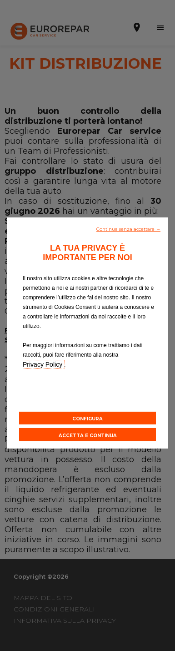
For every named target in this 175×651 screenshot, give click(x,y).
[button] (128, 228)
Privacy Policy (43, 364)
